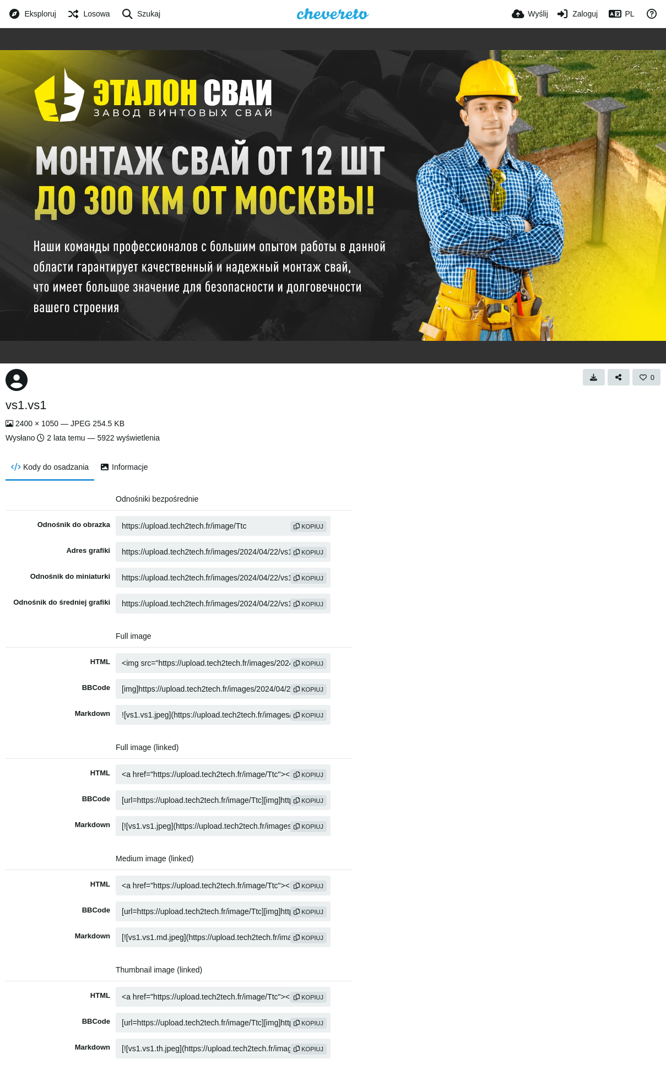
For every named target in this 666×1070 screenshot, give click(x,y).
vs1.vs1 (26, 405)
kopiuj (308, 526)
